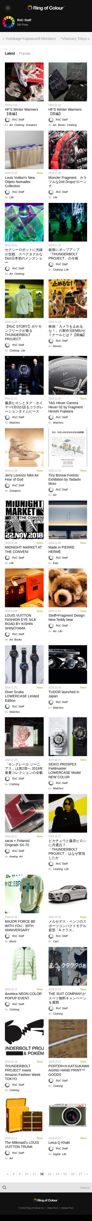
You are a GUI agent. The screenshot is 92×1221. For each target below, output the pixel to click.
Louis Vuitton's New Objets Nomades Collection (20, 182)
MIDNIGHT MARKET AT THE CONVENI (23, 549)
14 (57, 1174)
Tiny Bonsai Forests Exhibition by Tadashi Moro (65, 479)
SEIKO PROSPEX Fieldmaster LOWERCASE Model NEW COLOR (65, 770)
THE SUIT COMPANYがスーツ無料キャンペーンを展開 (67, 998)
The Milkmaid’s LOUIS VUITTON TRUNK (22, 1145)
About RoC (52, 1208)
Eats (55, 563)
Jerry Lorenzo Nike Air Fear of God (22, 477)
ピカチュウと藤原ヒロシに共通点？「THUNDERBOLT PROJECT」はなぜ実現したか (67, 849)
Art (11, 124)
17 (80, 1174)
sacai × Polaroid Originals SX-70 (17, 843)
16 (73, 1174)
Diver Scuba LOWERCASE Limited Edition (22, 696)
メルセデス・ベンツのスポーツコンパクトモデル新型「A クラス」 (67, 925)
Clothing (19, 124)
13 (49, 1174)
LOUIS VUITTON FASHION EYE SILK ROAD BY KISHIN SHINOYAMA (20, 621)
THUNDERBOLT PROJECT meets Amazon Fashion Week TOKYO (22, 1072)
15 (65, 1174)
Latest (10, 53)
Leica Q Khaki (59, 1143)
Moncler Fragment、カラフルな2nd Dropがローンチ (68, 182)
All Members (46, 38)
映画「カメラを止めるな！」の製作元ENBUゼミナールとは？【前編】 (67, 330)
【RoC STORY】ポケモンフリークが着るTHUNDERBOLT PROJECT (23, 332)
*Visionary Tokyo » (75, 38)
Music (12, 941)
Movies (57, 346)
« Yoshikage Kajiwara (19, 38)
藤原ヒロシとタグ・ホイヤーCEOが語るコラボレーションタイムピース (24, 407)
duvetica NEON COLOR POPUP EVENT (23, 996)
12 (42, 1174)
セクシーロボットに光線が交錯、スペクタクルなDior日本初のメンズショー (24, 256)
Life (11, 197)
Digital (57, 1154)
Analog (13, 856)
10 (26, 1174)
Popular (25, 53)
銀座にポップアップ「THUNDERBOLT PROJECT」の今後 (64, 254)
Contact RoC (67, 1208)
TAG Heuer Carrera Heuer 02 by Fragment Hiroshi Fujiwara (66, 407)
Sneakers (31, 124)
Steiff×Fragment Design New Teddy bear (67, 617)
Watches (14, 422)
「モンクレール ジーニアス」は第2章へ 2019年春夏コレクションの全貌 (24, 768)
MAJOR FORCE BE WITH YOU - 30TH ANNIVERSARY (20, 925)
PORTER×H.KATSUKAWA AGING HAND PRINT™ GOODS (69, 1070)
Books (62, 124)
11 (34, 1174)
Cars (56, 941)
